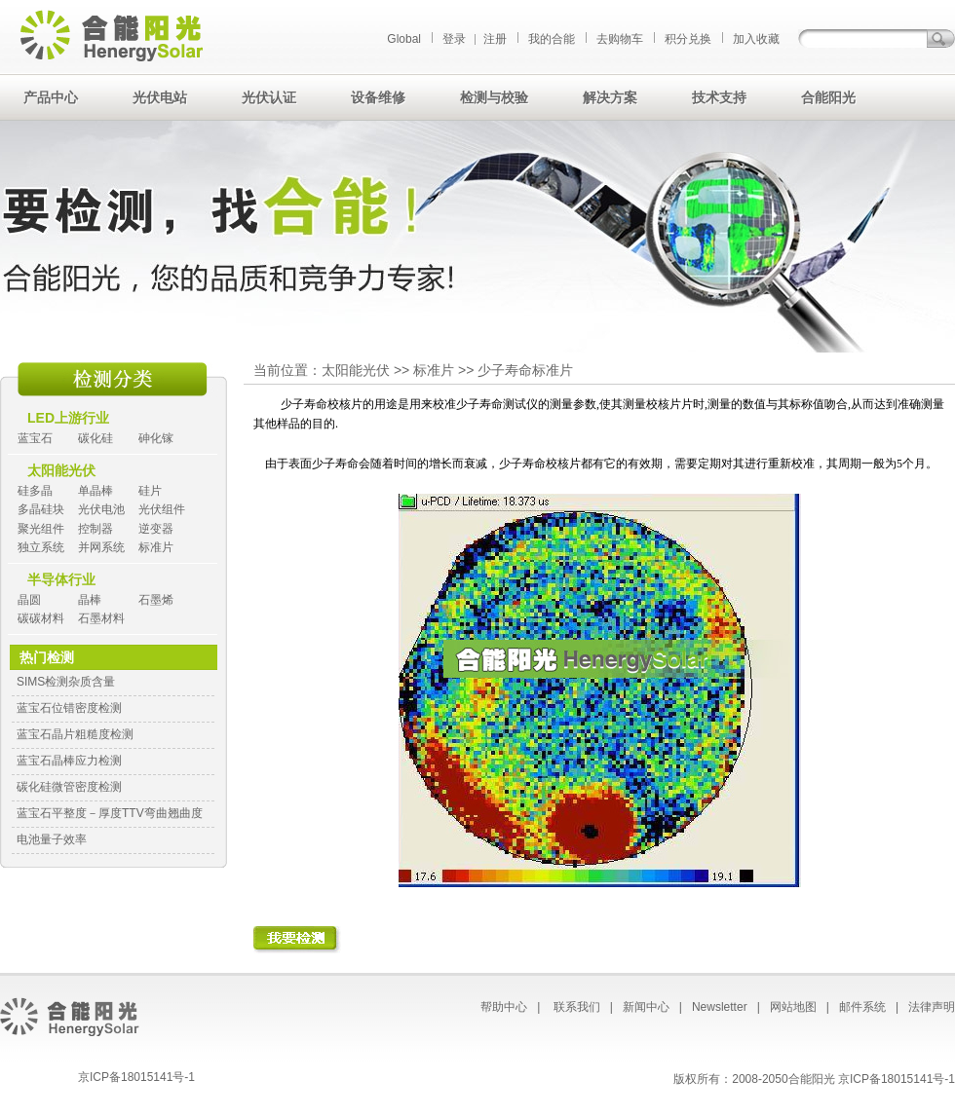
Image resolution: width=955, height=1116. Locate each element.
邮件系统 (862, 1007)
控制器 (95, 529)
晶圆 (29, 600)
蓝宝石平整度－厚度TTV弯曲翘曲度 (110, 813)
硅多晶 (35, 491)
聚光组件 (41, 529)
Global (404, 39)
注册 (495, 39)
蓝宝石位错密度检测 (69, 708)
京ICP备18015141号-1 (136, 1077)
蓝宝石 (35, 438)
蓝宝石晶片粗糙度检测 (75, 734)
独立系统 (41, 547)
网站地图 (793, 1007)
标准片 (155, 547)
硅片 (150, 491)
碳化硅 (95, 438)
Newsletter (719, 1007)
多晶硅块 (41, 509)
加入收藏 (756, 39)
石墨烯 (155, 600)
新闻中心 (646, 1007)
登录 (454, 39)
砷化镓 (155, 438)
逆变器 (155, 529)
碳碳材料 (41, 618)
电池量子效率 (52, 839)
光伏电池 (101, 509)
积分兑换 (688, 39)
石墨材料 (101, 618)
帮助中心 (503, 1007)
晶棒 (89, 600)
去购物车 (619, 39)
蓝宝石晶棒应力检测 (69, 760)
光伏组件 (161, 509)
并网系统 (101, 547)
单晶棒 (95, 491)
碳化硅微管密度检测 (69, 787)
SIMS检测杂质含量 (66, 681)
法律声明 (931, 1007)
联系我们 (577, 1007)
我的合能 (551, 39)
